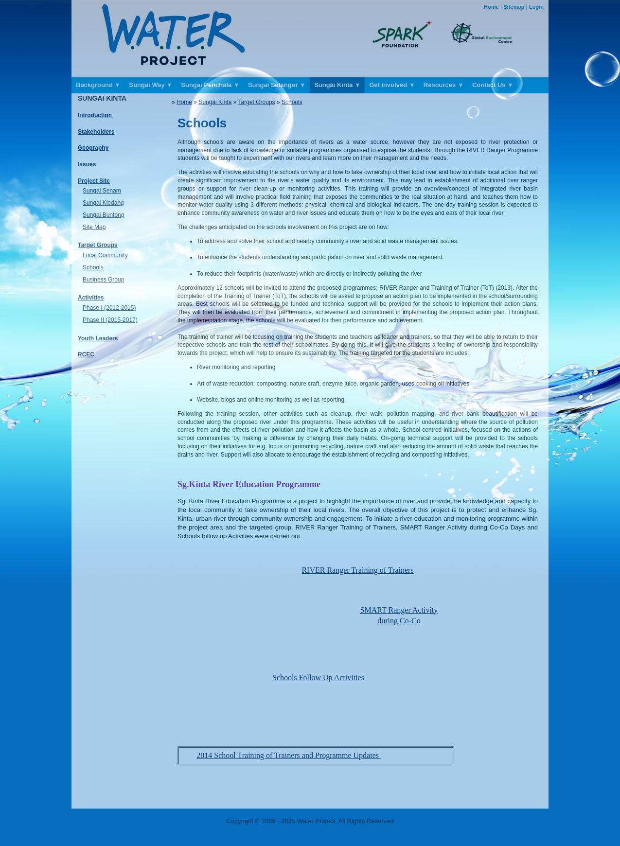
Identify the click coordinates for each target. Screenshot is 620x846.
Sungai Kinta (337, 85)
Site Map (94, 227)
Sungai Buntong (103, 215)
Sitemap (513, 7)
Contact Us (492, 85)
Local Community (105, 255)
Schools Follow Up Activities (318, 677)
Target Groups (256, 102)
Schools (93, 267)
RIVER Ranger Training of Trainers (357, 570)
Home (491, 7)
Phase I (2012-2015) (109, 307)
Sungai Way (150, 85)
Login (536, 7)
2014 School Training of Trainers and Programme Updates (288, 755)
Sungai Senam (102, 190)
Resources (443, 85)
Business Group (103, 279)
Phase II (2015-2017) (110, 320)
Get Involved (392, 85)
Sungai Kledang (103, 202)
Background (98, 85)
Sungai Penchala (210, 85)
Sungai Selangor (276, 85)
